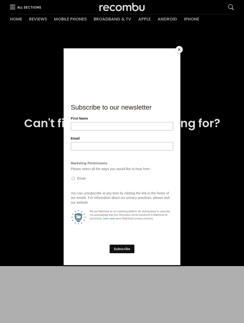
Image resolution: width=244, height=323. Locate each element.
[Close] (179, 49)
